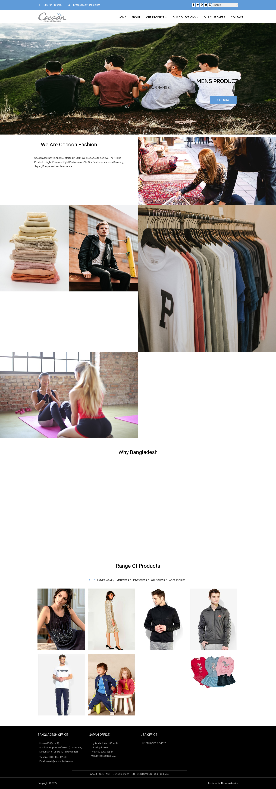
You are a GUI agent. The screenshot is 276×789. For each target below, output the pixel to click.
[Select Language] (225, 5)
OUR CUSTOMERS (214, 17)
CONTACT (237, 17)
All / (92, 580)
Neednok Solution (229, 783)
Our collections (185, 17)
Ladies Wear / (105, 580)
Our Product (156, 17)
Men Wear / (124, 580)
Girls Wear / (158, 580)
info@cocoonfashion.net (86, 5)
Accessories (177, 580)
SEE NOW (223, 100)
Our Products (161, 774)
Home (122, 17)
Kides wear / (141, 580)
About (135, 17)
